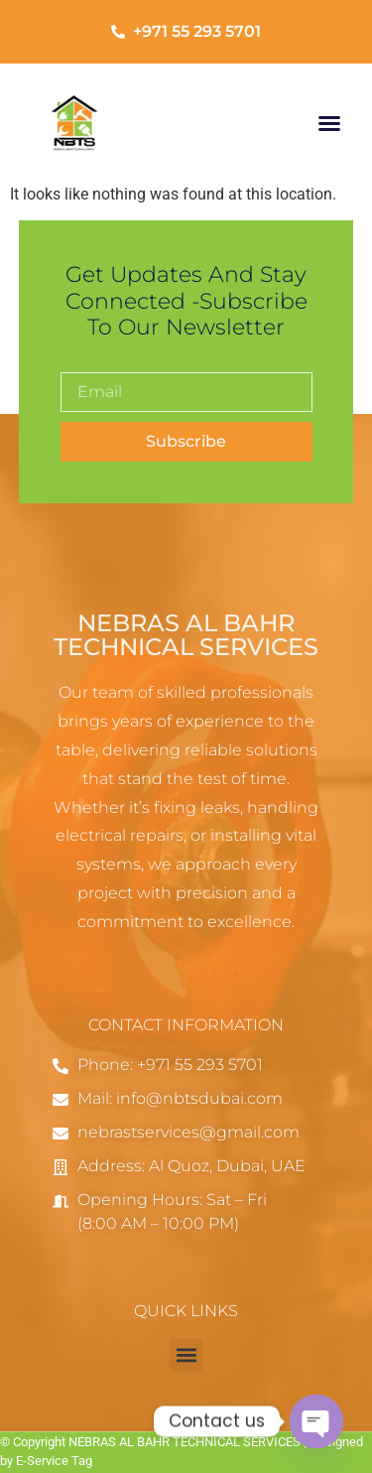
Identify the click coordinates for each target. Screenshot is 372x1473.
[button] (329, 123)
